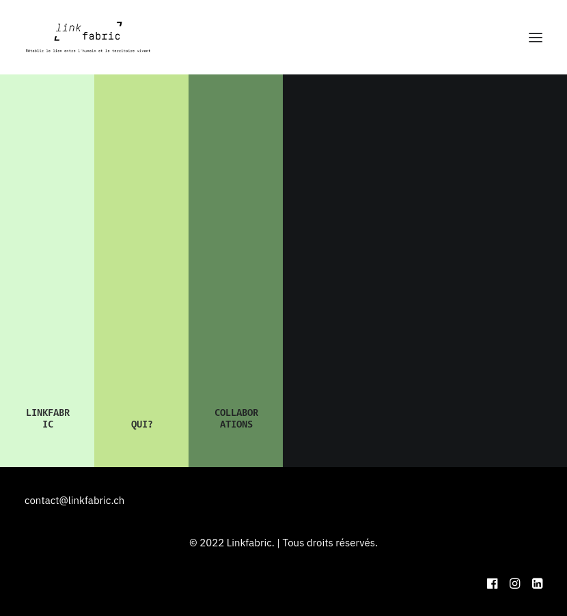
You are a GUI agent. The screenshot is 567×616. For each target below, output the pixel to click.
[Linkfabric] (88, 37)
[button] (535, 37)
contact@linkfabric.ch (74, 500)
